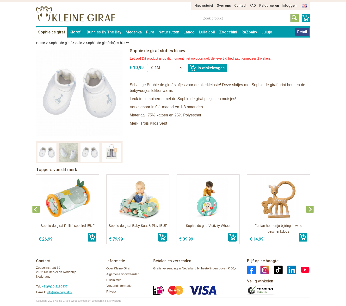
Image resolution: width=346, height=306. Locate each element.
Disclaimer (113, 280)
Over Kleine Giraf (118, 268)
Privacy (111, 291)
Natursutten (169, 32)
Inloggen (289, 5)
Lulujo (266, 32)
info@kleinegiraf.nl (59, 292)
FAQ (253, 5)
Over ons (224, 5)
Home (40, 43)
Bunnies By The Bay (104, 32)
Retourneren (269, 5)
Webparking (99, 300)
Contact (240, 5)
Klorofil (76, 32)
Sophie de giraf (51, 32)
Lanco (189, 32)
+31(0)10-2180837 (55, 286)
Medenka (134, 32)
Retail (302, 32)
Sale (78, 43)
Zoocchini (228, 32)
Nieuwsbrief (203, 5)
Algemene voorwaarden (122, 274)
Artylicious (115, 300)
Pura (150, 32)
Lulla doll (207, 32)
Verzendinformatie (119, 285)
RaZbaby (249, 32)
